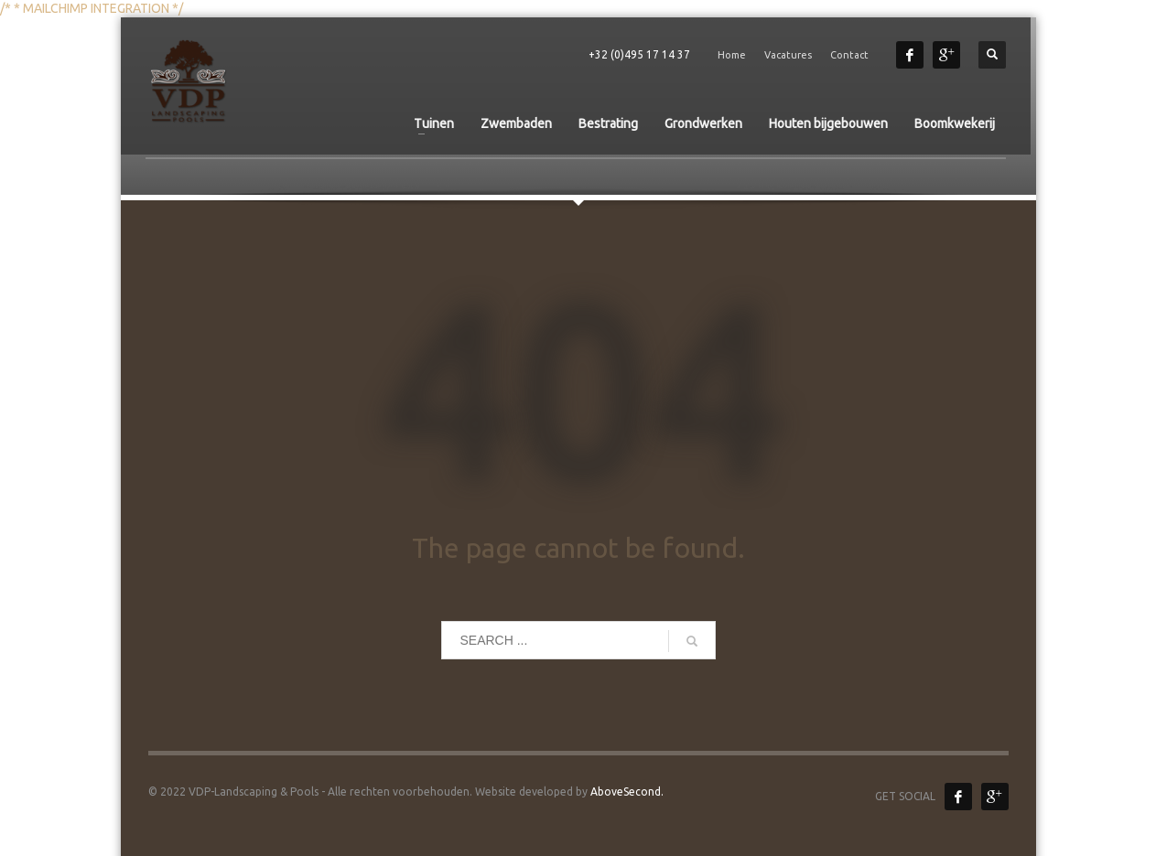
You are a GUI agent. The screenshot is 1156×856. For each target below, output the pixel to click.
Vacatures (788, 54)
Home (732, 54)
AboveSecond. (626, 791)
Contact (849, 54)
